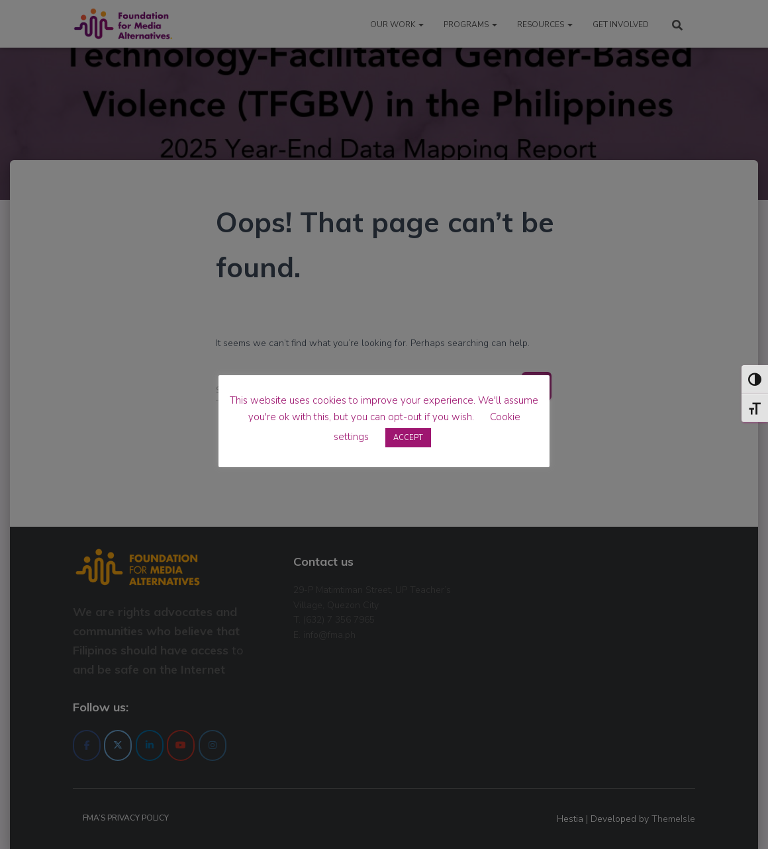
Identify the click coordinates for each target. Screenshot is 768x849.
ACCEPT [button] (408, 438)
